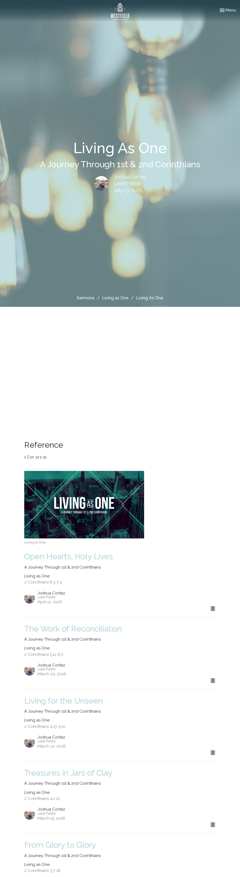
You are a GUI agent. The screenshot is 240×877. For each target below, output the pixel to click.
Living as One (115, 297)
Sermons (86, 297)
